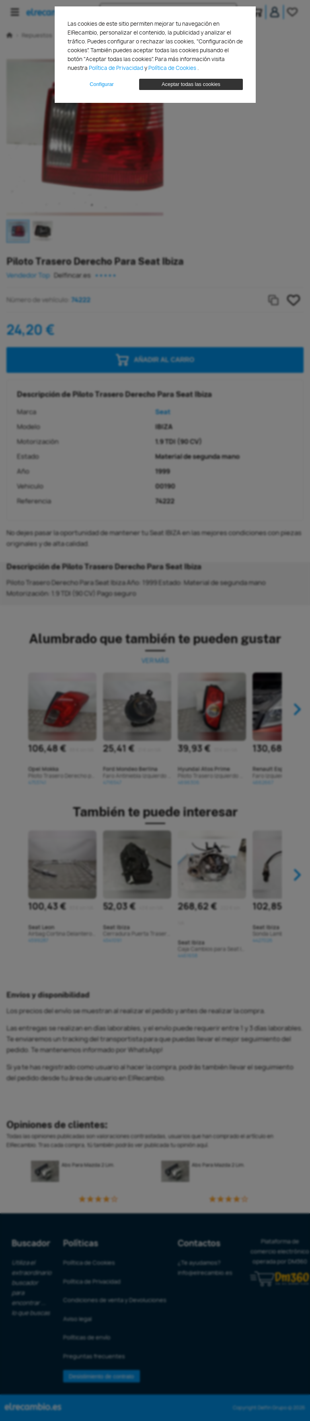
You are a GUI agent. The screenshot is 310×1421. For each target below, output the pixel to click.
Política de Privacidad (116, 68)
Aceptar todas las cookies (191, 84)
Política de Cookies (172, 68)
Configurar (102, 84)
